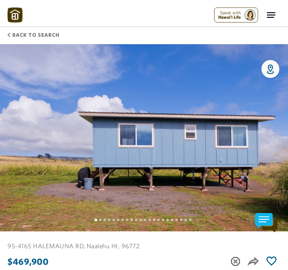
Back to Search (34, 35)
